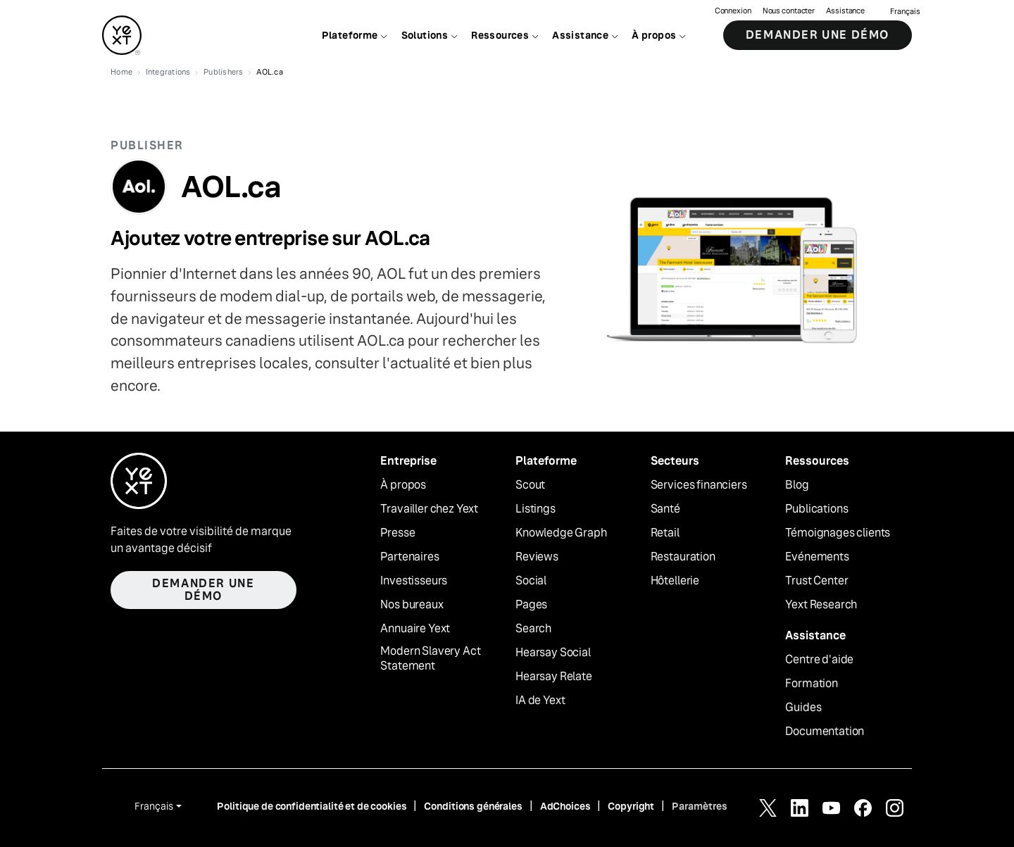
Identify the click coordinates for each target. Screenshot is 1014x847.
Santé (665, 509)
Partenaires (409, 557)
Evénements (817, 557)
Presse (397, 533)
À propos (403, 485)
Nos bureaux (411, 605)
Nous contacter (789, 11)
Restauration (683, 557)
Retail (665, 533)
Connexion (733, 11)
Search (533, 629)
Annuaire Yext (415, 629)
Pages (531, 605)
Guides (803, 708)
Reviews (536, 557)
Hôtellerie (675, 581)
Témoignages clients (837, 533)
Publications (816, 509)
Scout (530, 485)
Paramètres (699, 806)
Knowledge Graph (561, 533)
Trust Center (816, 581)
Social (530, 581)
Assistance (845, 11)
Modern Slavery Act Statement (430, 658)
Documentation (824, 731)
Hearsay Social (553, 653)
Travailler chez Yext (429, 509)
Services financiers (699, 485)
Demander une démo (817, 34)
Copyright (631, 806)
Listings (535, 509)
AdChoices (565, 806)
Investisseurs (413, 581)
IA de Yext (540, 701)
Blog (796, 485)
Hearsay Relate (553, 677)
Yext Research (821, 605)
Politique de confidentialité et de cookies (311, 806)
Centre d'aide (819, 660)
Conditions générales (473, 806)
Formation (811, 684)
